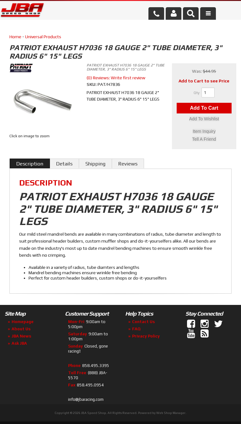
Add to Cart (204, 108)
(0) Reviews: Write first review (116, 77)
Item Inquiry (204, 131)
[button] (191, 13)
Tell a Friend (204, 139)
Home (15, 36)
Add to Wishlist (204, 119)
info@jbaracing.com (86, 399)
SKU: (92, 84)
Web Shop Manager (170, 413)
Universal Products (43, 36)
